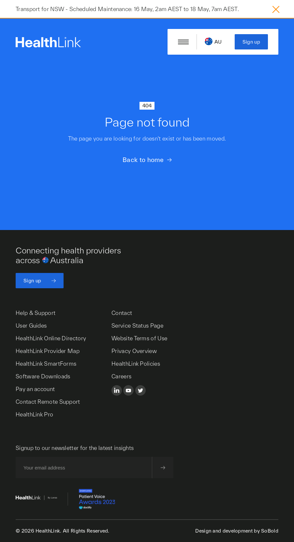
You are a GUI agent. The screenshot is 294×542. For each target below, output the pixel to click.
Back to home (143, 159)
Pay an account (35, 389)
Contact (121, 313)
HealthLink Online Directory (51, 338)
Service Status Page (137, 325)
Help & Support (35, 313)
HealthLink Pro (34, 414)
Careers (121, 376)
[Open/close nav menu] (183, 42)
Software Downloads (43, 376)
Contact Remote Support (48, 402)
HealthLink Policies (135, 363)
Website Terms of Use (139, 338)
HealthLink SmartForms (46, 363)
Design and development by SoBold (236, 531)
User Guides (31, 325)
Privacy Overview (134, 351)
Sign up (251, 42)
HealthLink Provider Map (48, 351)
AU (218, 42)
